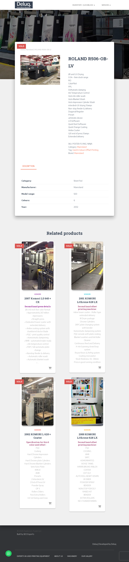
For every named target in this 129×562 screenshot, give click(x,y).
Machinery (72, 556)
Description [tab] (28, 166)
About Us (58, 556)
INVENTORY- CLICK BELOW (83, 5)
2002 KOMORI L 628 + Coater (37, 436)
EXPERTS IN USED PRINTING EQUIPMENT (33, 556)
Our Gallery (86, 556)
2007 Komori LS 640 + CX (37, 300)
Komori (37, 294)
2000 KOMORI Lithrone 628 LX (87, 436)
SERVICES (106, 5)
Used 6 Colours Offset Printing (85, 150)
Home (22, 50)
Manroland (29, 50)
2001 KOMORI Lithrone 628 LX (87, 300)
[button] (55, 59)
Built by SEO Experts (25, 534)
